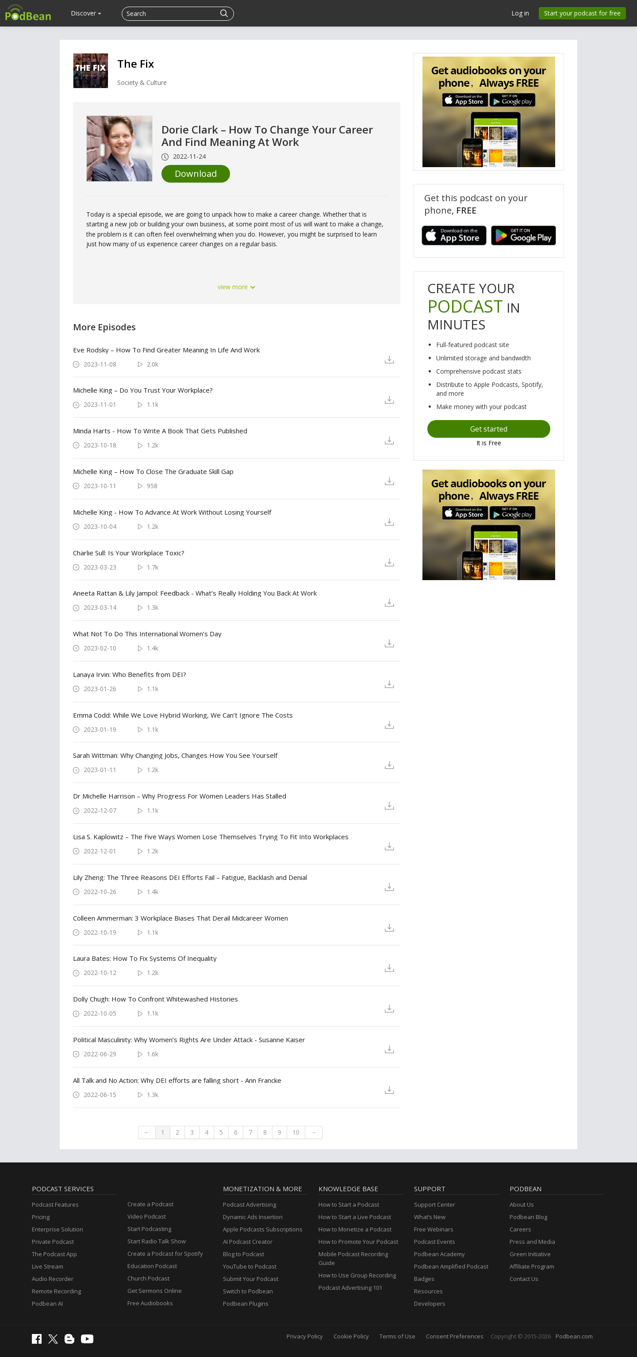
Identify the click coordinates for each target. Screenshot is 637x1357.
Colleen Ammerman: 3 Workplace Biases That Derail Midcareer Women (180, 918)
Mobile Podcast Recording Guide (353, 1258)
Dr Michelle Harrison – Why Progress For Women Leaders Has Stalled (179, 796)
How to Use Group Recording (357, 1275)
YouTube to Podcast (249, 1266)
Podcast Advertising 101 (350, 1288)
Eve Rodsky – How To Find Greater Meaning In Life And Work (166, 350)
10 (295, 1132)
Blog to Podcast (243, 1254)
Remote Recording (56, 1291)
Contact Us (524, 1279)
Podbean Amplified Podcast (451, 1266)
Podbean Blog (528, 1217)
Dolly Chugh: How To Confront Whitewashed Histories (155, 999)
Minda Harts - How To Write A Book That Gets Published (160, 431)
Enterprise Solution (57, 1229)
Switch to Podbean (248, 1291)
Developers (429, 1303)
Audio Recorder (52, 1279)
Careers (520, 1229)
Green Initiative (530, 1254)
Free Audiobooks (150, 1303)
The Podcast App (54, 1254)
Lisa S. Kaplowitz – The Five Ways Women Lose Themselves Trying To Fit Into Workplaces (211, 837)
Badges (424, 1279)
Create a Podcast (150, 1204)
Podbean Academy (439, 1254)
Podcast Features (55, 1204)
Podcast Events (434, 1242)
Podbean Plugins (246, 1303)
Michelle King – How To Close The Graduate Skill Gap (153, 471)
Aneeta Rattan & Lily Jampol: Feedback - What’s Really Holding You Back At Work (195, 593)
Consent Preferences (455, 1336)
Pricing (41, 1217)
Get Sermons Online (154, 1291)
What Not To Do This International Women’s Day (147, 634)
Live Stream (47, 1266)
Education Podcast (152, 1266)
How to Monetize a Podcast (354, 1229)
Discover (86, 13)
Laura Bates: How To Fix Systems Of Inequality (145, 958)
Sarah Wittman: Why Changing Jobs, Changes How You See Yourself (175, 755)
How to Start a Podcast (348, 1204)
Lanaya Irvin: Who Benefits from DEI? (129, 674)
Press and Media (532, 1242)
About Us (522, 1204)
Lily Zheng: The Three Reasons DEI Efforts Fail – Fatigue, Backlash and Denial (190, 877)
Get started (488, 429)
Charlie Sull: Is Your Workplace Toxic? (128, 553)
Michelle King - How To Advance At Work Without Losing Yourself (172, 512)
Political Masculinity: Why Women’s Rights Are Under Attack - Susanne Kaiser (189, 1040)
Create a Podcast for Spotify (165, 1254)
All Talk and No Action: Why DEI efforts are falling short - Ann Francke (177, 1080)
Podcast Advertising (249, 1204)
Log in (520, 13)
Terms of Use (397, 1336)
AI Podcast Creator (247, 1242)
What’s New (429, 1217)
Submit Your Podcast (250, 1279)
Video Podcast (146, 1216)
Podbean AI (47, 1303)
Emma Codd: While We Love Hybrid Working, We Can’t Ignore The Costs (183, 715)
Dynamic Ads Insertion (253, 1217)
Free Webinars (433, 1229)
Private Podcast (53, 1242)
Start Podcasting (149, 1229)
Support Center (434, 1204)
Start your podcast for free (582, 13)
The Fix (135, 63)
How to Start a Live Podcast (354, 1217)
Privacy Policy (305, 1336)
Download (196, 174)
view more (237, 287)
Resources (428, 1291)
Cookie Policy (351, 1336)
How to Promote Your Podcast (358, 1242)
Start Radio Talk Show (156, 1241)
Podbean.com (574, 1336)
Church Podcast (148, 1278)
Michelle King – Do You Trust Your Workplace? (143, 390)
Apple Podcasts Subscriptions (263, 1229)
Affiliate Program (532, 1266)
